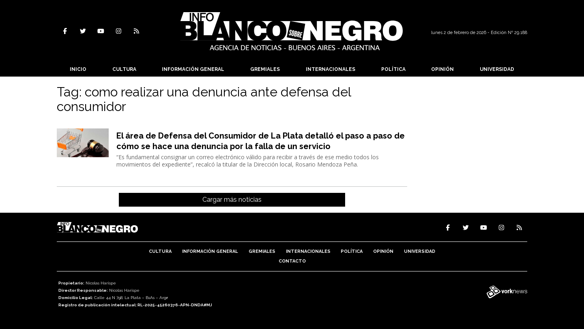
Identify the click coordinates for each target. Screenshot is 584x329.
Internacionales (330, 69)
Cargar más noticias (232, 199)
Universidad (497, 69)
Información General (193, 69)
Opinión (442, 69)
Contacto (292, 261)
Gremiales (265, 69)
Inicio (78, 69)
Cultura (124, 69)
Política (393, 69)
